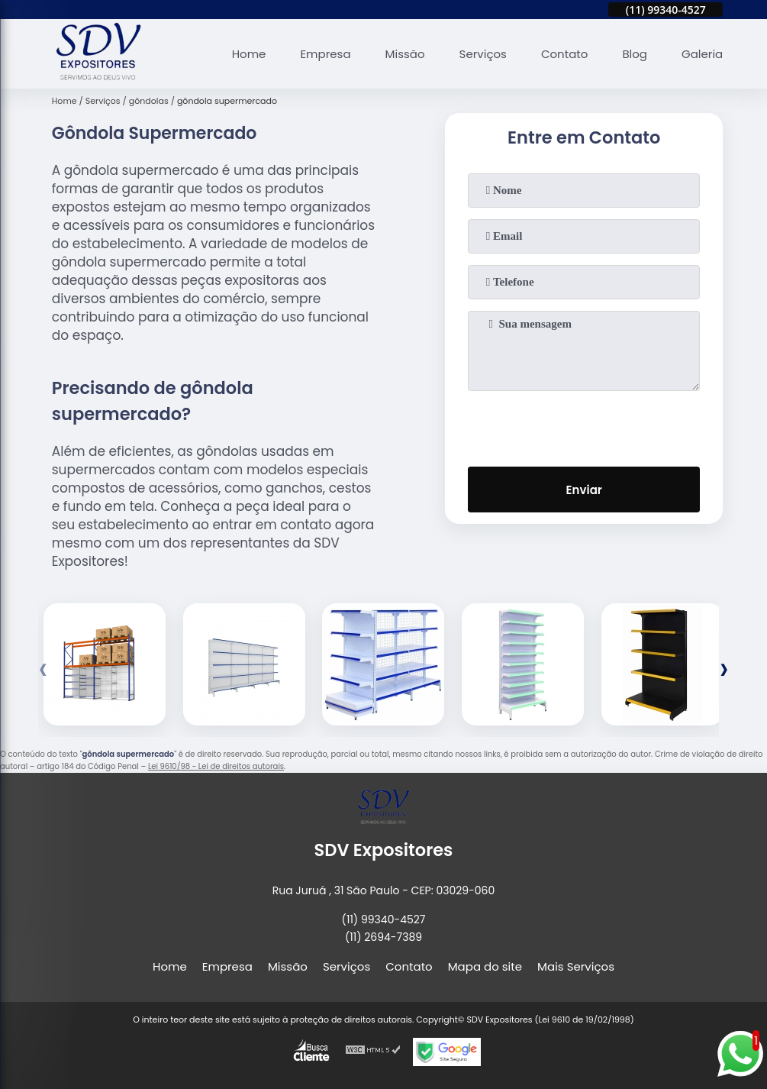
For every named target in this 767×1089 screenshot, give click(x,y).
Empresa (325, 54)
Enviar (584, 490)
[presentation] (584, 425)
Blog (634, 54)
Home (249, 54)
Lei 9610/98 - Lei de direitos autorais (216, 766)
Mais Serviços (575, 966)
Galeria (702, 54)
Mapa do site (485, 966)
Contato (564, 54)
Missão (405, 54)
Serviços (483, 54)
